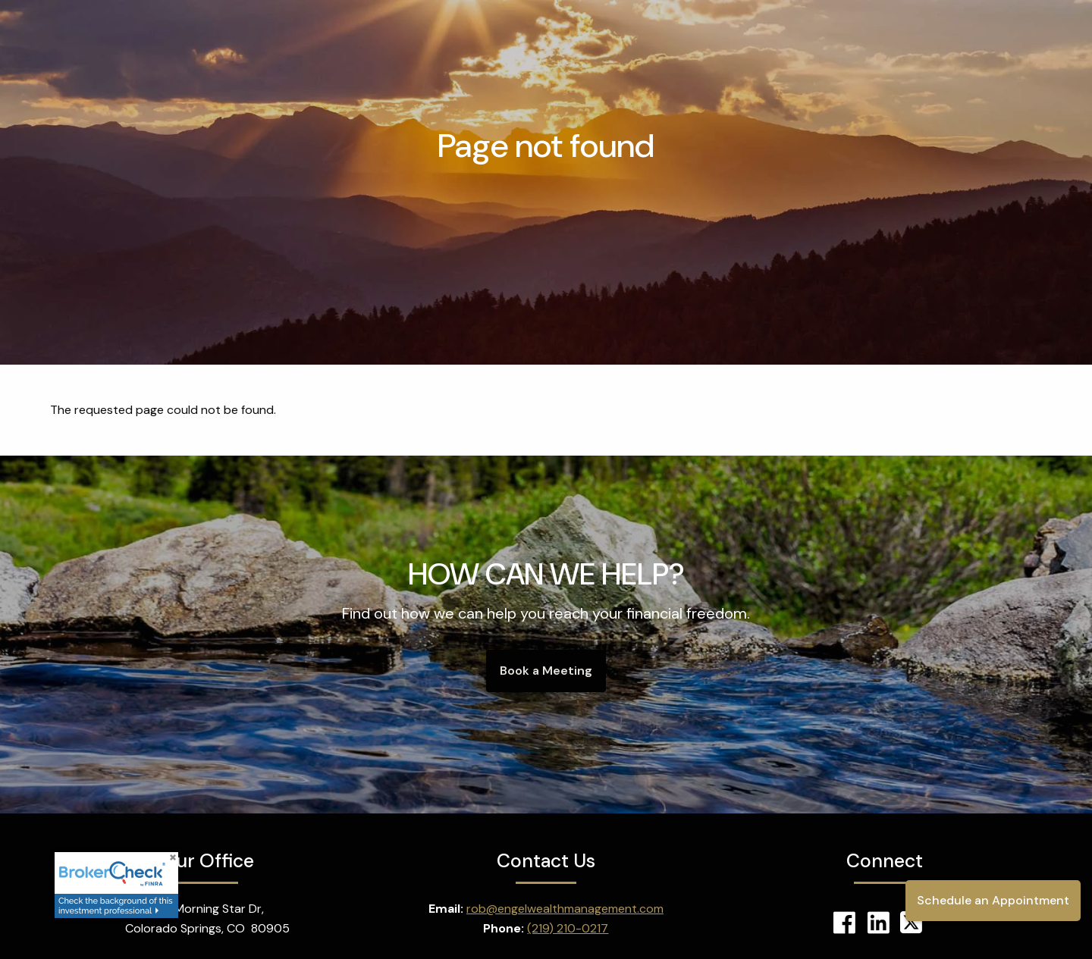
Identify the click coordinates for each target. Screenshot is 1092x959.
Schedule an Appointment (993, 900)
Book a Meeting (546, 671)
